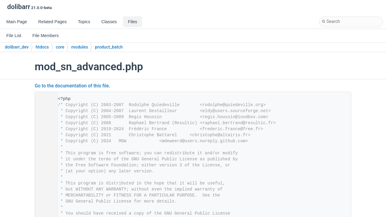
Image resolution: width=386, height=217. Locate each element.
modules (79, 47)
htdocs (42, 47)
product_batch (109, 47)
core (60, 47)
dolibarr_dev (17, 47)
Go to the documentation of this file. (72, 86)
